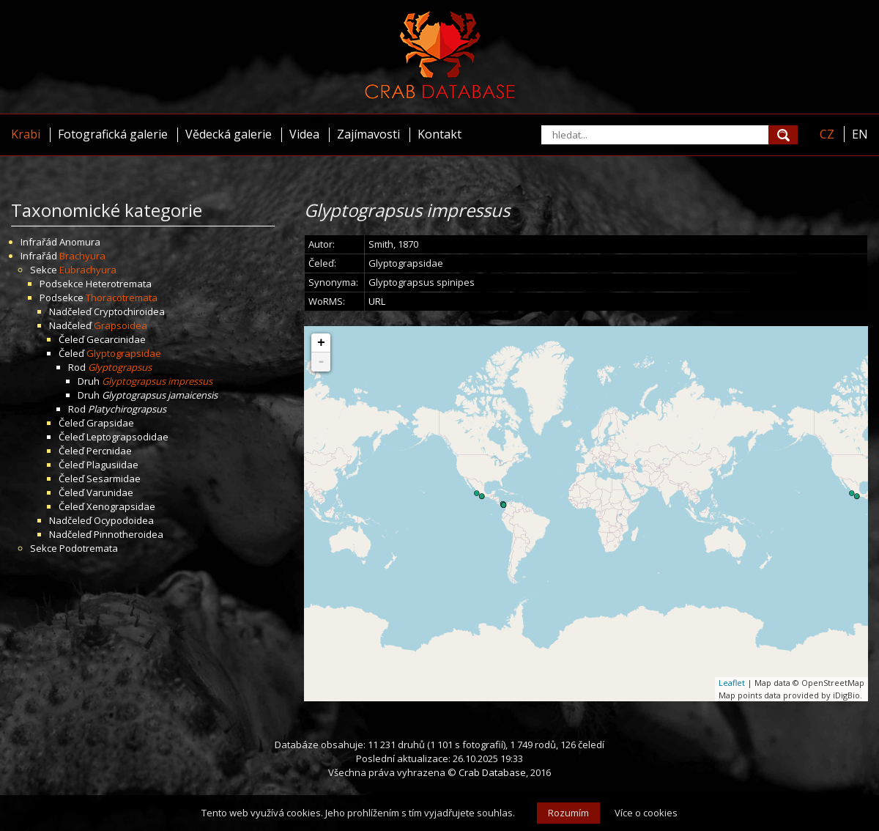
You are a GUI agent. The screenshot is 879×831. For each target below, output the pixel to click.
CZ (827, 134)
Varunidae (109, 492)
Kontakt (439, 134)
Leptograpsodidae (127, 436)
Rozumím (568, 812)
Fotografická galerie (113, 134)
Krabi (25, 134)
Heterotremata (119, 283)
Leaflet (732, 682)
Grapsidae (110, 422)
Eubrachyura (87, 269)
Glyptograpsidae (123, 353)
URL (376, 301)
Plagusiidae (112, 464)
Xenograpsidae (120, 506)
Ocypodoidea (124, 520)
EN (860, 134)
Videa (304, 134)
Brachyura (82, 255)
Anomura (79, 241)
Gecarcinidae (116, 339)
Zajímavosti (368, 134)
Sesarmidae (113, 478)
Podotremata (88, 548)
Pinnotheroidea (128, 534)
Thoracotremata (121, 297)
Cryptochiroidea (129, 311)
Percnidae (109, 450)
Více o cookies (646, 812)
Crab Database (492, 772)
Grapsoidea (120, 325)
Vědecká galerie (228, 134)
